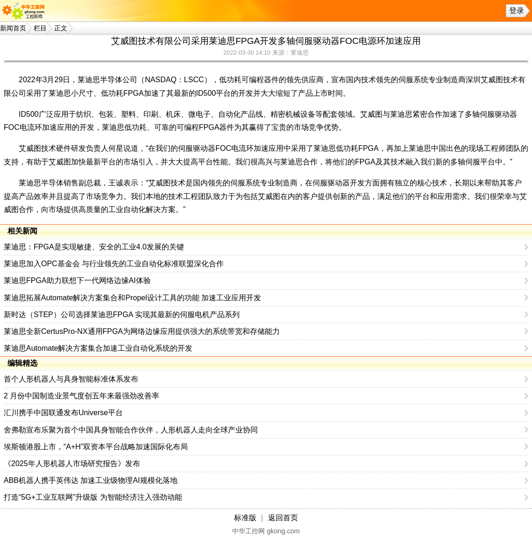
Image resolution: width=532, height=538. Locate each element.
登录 (516, 10)
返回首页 (283, 518)
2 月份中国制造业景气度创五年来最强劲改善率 (81, 396)
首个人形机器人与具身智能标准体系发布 (71, 379)
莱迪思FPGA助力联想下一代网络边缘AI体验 (77, 280)
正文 (60, 28)
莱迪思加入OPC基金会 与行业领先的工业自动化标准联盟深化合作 (114, 264)
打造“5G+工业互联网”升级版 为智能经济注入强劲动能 (93, 497)
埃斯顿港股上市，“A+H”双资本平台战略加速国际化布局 (96, 447)
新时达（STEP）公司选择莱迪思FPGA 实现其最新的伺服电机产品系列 (122, 315)
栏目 (40, 28)
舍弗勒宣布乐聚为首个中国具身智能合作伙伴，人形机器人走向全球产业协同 (131, 430)
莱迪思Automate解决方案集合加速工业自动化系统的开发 (98, 348)
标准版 (245, 518)
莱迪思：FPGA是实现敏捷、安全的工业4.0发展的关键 (94, 247)
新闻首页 (13, 28)
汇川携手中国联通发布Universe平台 (63, 413)
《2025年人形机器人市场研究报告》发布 (72, 463)
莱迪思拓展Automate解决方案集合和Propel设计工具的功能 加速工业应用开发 (132, 298)
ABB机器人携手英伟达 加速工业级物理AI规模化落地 (90, 480)
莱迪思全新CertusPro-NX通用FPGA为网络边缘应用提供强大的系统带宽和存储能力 (142, 331)
